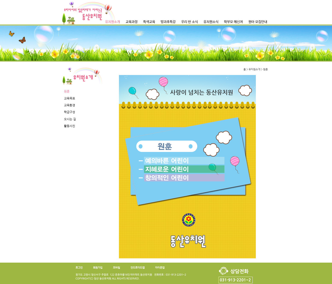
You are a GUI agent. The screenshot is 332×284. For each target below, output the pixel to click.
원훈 (67, 91)
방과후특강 (168, 22)
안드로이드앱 (137, 267)
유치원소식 (210, 22)
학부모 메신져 (233, 22)
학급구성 (69, 112)
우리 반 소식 (189, 22)
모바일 (116, 267)
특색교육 (149, 22)
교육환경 (69, 105)
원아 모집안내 (257, 22)
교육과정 (132, 22)
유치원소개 (112, 22)
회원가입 (97, 267)
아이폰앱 (160, 267)
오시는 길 (70, 119)
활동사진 (69, 126)
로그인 (79, 267)
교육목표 (69, 98)
